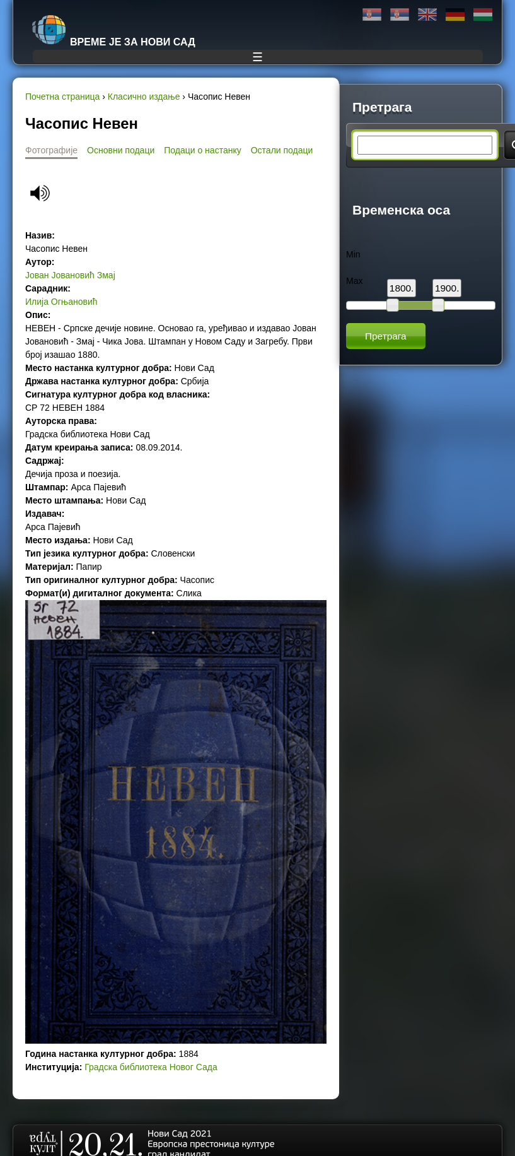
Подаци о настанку (202, 150)
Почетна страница (62, 96)
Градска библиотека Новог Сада (150, 1067)
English (427, 14)
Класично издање (144, 96)
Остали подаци (282, 150)
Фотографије (51, 150)
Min (353, 254)
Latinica (399, 14)
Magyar (482, 14)
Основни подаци (120, 150)
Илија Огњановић (61, 302)
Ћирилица (371, 14)
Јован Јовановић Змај (70, 275)
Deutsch (455, 14)
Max (354, 281)
